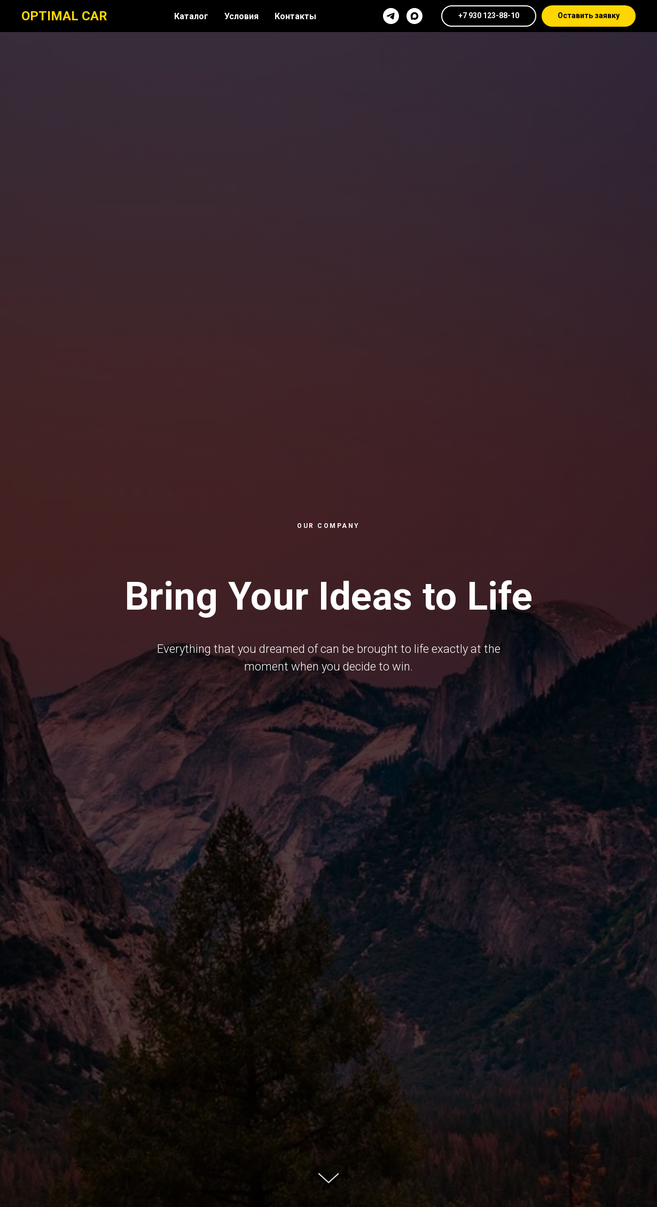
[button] (589, 16)
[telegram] (391, 16)
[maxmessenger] (414, 16)
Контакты (295, 16)
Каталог (191, 16)
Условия (241, 16)
